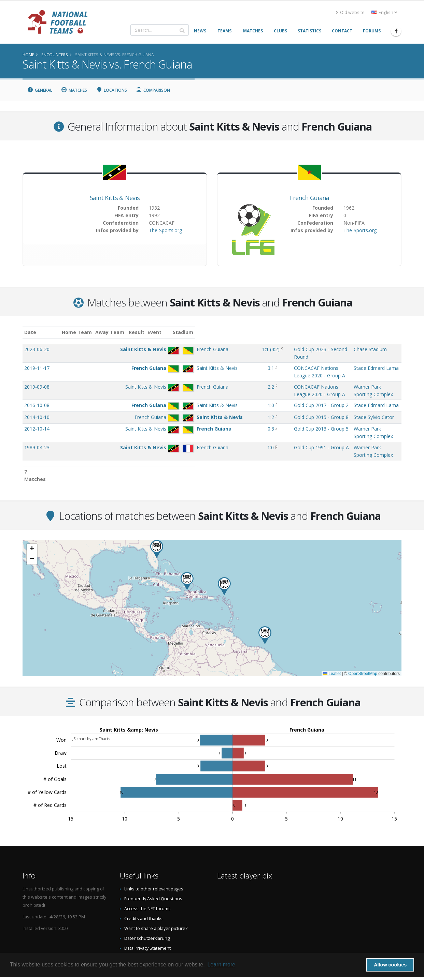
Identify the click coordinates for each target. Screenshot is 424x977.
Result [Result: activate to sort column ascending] (210, 332)
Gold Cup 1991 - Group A (250, 427)
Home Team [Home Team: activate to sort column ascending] (116, 332)
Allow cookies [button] (390, 964)
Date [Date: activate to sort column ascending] (30, 332)
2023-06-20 (37, 349)
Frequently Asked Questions (153, 864)
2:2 (209, 380)
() (210, 349)
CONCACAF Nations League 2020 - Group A (271, 368)
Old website (350, 12)
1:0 (209, 391)
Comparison (153, 90)
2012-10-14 (37, 415)
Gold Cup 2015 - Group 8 (250, 403)
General (39, 90)
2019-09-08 (37, 380)
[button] (224, 551)
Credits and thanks (143, 884)
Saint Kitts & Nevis (115, 198)
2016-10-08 (37, 391)
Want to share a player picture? (155, 894)
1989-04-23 (37, 427)
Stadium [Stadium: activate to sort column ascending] (339, 332)
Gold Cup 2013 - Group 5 (250, 415)
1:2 (209, 403)
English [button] (384, 12)
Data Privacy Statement (147, 913)
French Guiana (309, 198)
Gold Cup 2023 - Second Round (257, 349)
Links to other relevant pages (153, 854)
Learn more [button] (221, 964)
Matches (74, 90)
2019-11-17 (37, 368)
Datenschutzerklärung (147, 903)
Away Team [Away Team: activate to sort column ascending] (148, 332)
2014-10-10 (37, 403)
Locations (111, 90)
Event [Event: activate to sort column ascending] (230, 332)
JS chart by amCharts (91, 703)
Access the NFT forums (147, 874)
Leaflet (332, 638)
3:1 (209, 368)
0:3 (209, 415)
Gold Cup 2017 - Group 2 (250, 391)
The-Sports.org (165, 230)
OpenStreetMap (362, 638)
